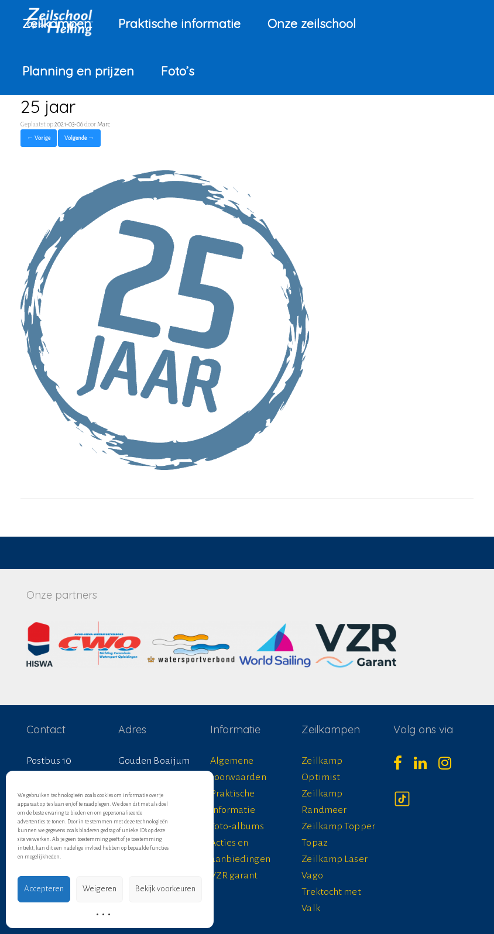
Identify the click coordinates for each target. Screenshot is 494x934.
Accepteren (44, 888)
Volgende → (79, 138)
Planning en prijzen (78, 70)
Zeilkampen (56, 23)
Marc (103, 124)
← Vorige (38, 138)
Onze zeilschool (311, 23)
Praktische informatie (179, 23)
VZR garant (234, 875)
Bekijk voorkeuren (165, 888)
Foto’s (177, 70)
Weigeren (99, 888)
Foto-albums (237, 826)
